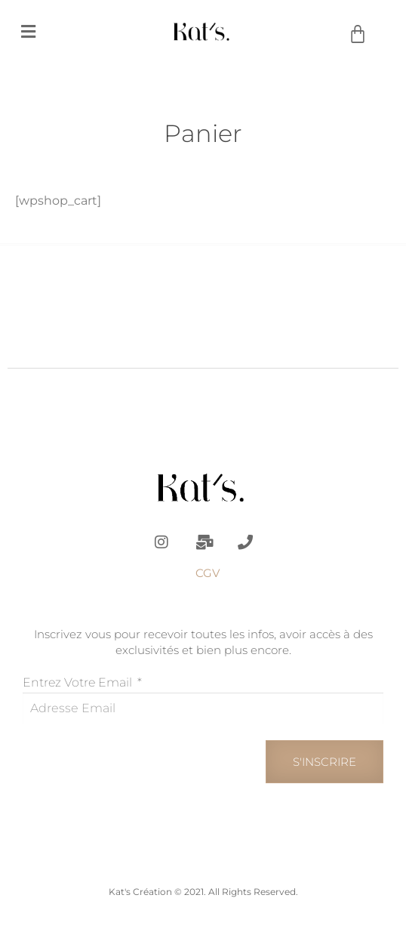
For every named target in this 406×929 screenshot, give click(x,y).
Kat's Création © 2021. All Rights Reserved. (203, 891)
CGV (207, 573)
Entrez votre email (79, 682)
